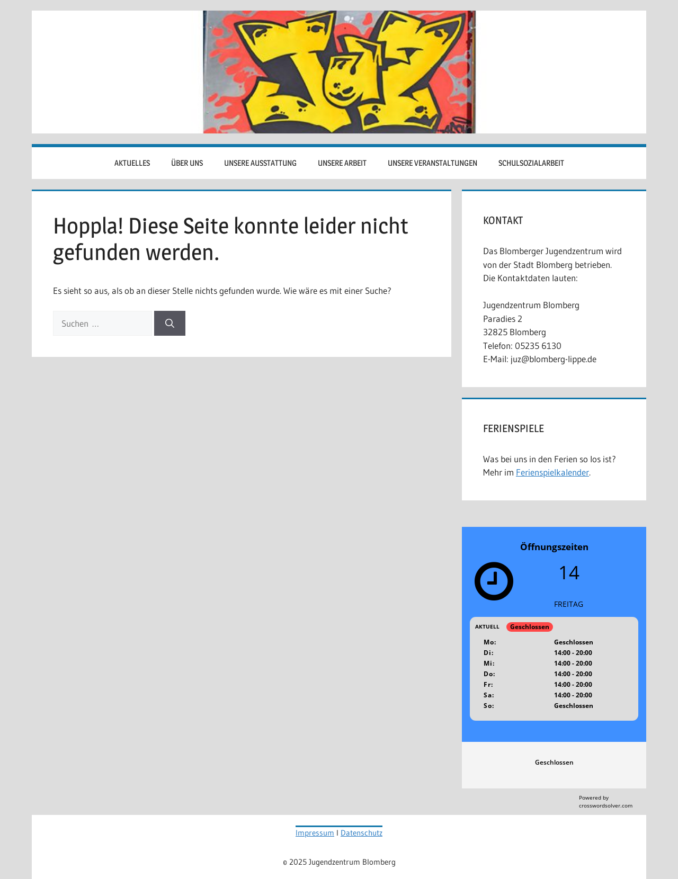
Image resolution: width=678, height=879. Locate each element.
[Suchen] (169, 323)
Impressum (315, 833)
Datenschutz (361, 833)
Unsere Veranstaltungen (432, 163)
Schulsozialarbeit (531, 163)
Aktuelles (132, 163)
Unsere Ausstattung (260, 163)
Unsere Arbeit (342, 163)
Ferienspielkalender (552, 472)
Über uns (187, 163)
